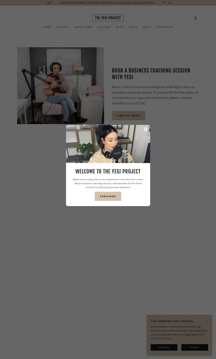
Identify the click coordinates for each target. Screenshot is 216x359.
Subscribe (108, 196)
